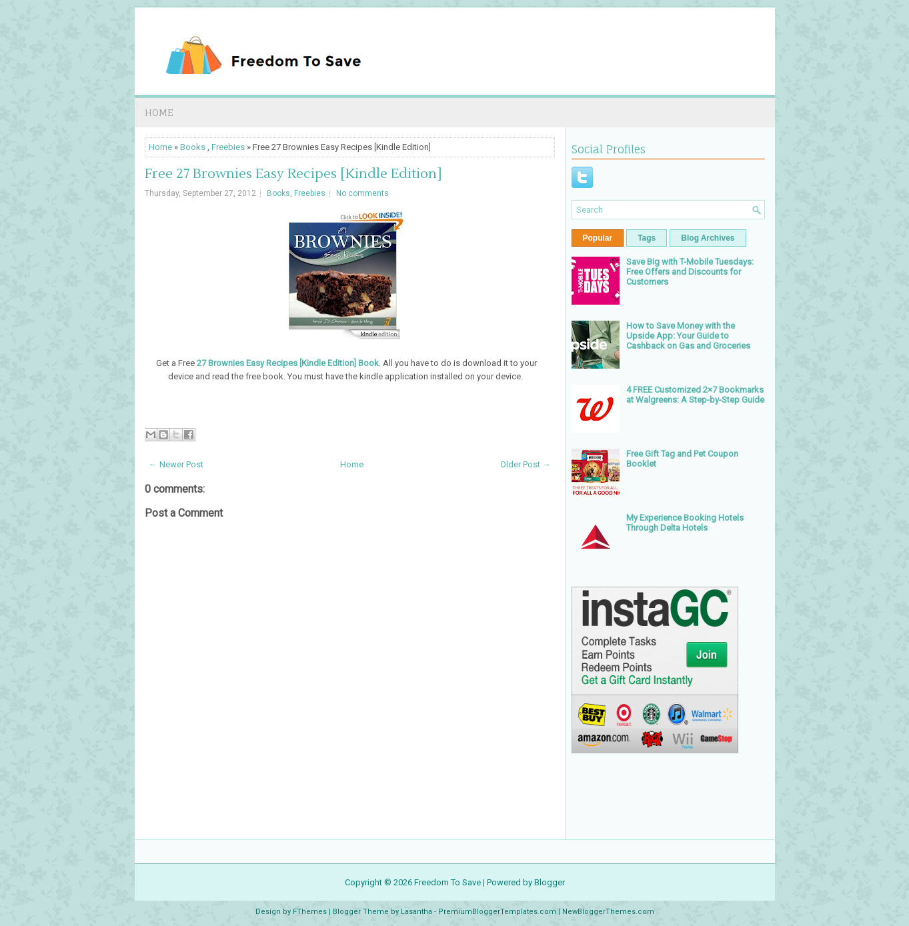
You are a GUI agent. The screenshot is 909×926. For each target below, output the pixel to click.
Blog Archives (707, 238)
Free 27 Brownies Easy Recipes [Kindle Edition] (293, 174)
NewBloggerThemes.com (608, 911)
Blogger (549, 882)
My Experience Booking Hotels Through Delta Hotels (685, 523)
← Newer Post (176, 464)
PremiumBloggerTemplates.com (497, 911)
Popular (598, 238)
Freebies (228, 147)
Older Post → (525, 464)
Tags (647, 238)
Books (192, 147)
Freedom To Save (447, 882)
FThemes (310, 911)
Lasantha (416, 911)
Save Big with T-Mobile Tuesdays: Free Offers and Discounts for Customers (690, 272)
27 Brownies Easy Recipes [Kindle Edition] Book (288, 363)
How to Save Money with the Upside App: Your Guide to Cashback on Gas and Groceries (688, 336)
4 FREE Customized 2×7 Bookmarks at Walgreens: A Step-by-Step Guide (695, 395)
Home (159, 112)
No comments (362, 193)
